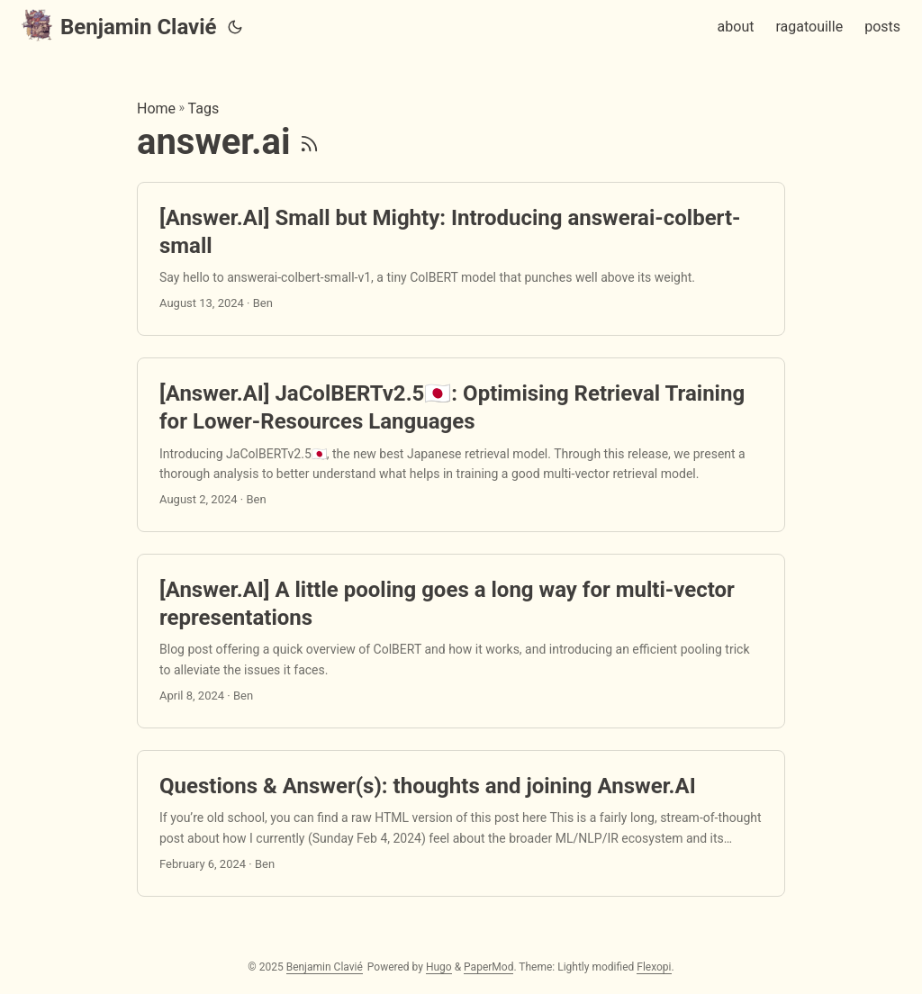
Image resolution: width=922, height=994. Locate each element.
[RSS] (309, 142)
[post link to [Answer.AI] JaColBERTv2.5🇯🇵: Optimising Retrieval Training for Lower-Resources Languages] (461, 444)
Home (156, 108)
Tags (204, 108)
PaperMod (488, 967)
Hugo (439, 967)
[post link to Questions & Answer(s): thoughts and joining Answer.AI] (461, 823)
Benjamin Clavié (119, 25)
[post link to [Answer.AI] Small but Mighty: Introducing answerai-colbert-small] (461, 259)
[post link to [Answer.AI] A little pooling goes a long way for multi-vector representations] (461, 641)
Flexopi (654, 967)
